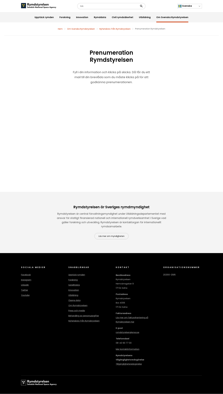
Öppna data (74, 300)
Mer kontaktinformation (127, 349)
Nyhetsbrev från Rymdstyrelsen (115, 28)
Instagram (26, 280)
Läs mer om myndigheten (111, 236)
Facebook (26, 274)
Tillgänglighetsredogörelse (129, 364)
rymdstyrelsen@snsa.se (127, 332)
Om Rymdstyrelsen (77, 305)
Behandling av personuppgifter (83, 315)
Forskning (73, 280)
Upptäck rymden (76, 274)
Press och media (76, 310)
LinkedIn (25, 285)
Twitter (24, 290)
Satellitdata (74, 285)
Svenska (185, 6)
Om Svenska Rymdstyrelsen (81, 28)
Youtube (25, 295)
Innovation (73, 290)
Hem (60, 28)
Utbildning (73, 295)
